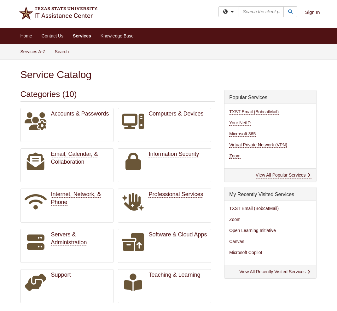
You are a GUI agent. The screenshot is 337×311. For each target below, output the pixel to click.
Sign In (312, 12)
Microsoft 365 (242, 133)
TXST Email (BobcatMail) (254, 111)
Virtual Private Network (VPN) (258, 144)
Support (61, 275)
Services (82, 35)
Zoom (235, 155)
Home (26, 35)
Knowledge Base (117, 35)
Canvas (236, 241)
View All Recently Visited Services (274, 271)
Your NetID (240, 122)
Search (64, 51)
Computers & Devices (175, 113)
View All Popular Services (283, 175)
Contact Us (52, 35)
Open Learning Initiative (252, 230)
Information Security (173, 154)
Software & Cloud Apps (177, 234)
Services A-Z (32, 51)
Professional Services (175, 194)
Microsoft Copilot (245, 252)
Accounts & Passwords (80, 113)
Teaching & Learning (174, 275)
